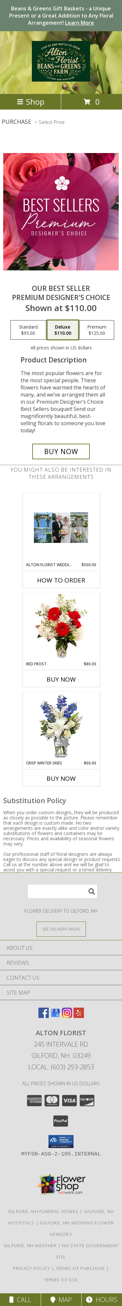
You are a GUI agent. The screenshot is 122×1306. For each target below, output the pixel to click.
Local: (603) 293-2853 (61, 1067)
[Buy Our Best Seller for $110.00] (61, 451)
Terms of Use (61, 1280)
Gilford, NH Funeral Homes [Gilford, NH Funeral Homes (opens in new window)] (43, 1211)
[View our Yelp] (79, 1016)
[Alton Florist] (61, 78)
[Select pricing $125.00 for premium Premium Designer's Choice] (97, 329)
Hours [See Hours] (101, 1299)
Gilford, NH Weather (30, 1245)
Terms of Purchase (80, 1268)
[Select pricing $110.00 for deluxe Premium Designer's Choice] (62, 329)
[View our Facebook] (43, 1016)
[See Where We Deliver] (61, 929)
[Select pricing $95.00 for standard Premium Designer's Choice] (28, 329)
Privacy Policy (31, 1268)
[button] (61, 1141)
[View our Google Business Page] (55, 1016)
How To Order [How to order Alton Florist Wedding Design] (61, 580)
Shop (30, 101)
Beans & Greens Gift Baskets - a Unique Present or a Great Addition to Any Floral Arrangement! (61, 15)
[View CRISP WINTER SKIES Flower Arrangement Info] (61, 726)
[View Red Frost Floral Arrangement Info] (61, 627)
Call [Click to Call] (20, 1299)
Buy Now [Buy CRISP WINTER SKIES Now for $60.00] (61, 778)
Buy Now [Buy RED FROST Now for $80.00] (61, 679)
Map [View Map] (61, 1299)
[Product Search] (62, 891)
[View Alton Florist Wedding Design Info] (61, 528)
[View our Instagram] (67, 1016)
